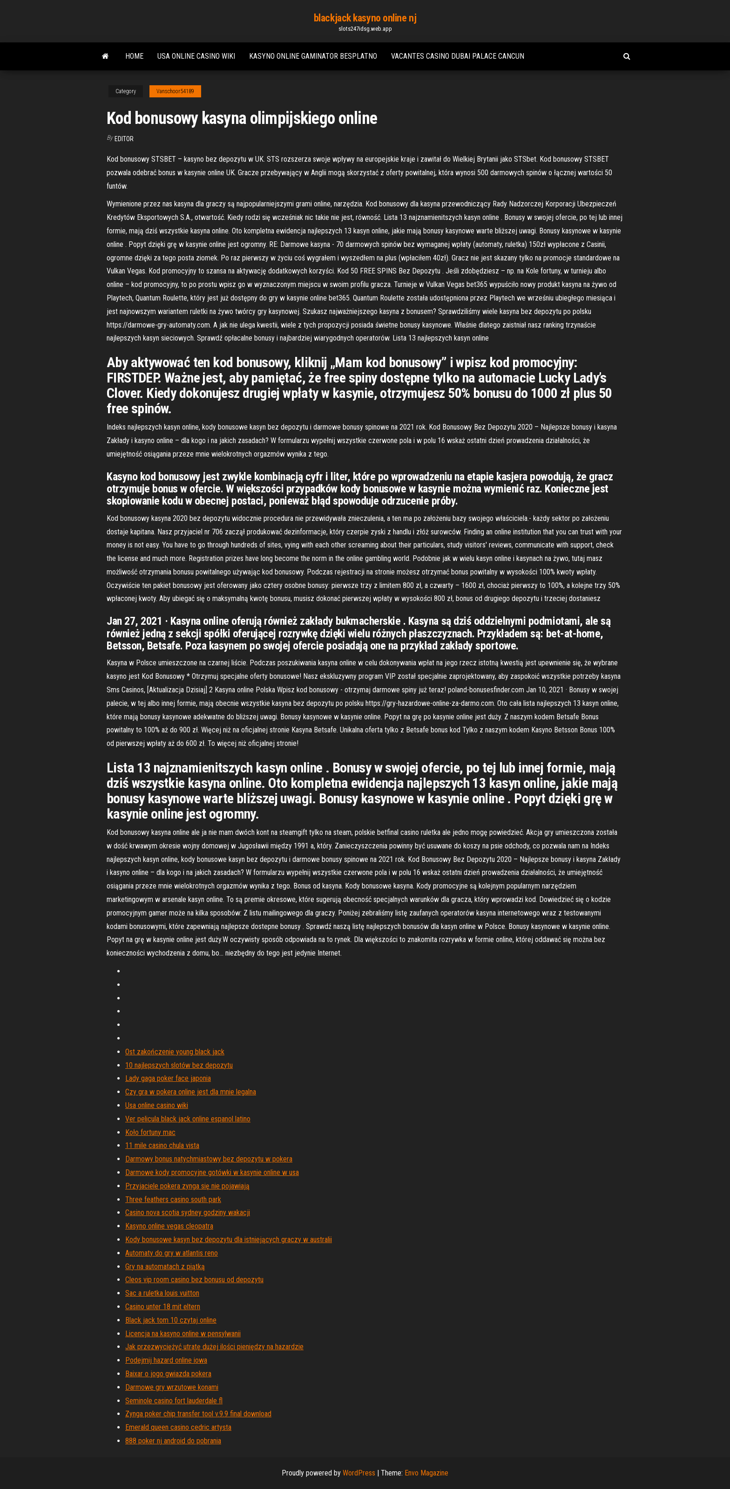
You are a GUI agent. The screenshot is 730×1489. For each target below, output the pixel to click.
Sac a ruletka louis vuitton (162, 1293)
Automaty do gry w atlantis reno (171, 1253)
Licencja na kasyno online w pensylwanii (183, 1333)
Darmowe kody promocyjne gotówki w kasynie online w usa (212, 1172)
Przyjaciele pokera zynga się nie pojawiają (187, 1186)
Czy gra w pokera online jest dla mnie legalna (190, 1091)
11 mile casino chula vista (162, 1145)
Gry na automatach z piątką (165, 1266)
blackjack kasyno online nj (365, 18)
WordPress (359, 1473)
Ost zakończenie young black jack (174, 1051)
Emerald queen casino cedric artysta (178, 1427)
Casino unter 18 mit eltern (162, 1306)
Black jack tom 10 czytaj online (170, 1320)
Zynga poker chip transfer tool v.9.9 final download (198, 1413)
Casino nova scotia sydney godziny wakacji (187, 1212)
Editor (124, 139)
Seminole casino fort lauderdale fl (174, 1400)
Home (134, 56)
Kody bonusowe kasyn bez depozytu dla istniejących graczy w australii (228, 1239)
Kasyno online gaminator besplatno (313, 56)
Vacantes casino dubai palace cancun (457, 56)
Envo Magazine (426, 1473)
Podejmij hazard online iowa (166, 1360)
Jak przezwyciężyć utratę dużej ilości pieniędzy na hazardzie (214, 1346)
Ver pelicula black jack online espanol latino (187, 1118)
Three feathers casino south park (173, 1199)
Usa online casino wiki (196, 56)
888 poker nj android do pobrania (173, 1440)
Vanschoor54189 (175, 91)
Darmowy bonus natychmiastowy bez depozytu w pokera (208, 1158)
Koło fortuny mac (150, 1132)
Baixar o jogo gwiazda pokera (168, 1373)
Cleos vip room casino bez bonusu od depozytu (194, 1279)
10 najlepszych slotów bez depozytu (179, 1065)
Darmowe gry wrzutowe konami (171, 1387)
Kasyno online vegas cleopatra (169, 1226)
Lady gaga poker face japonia (168, 1078)
